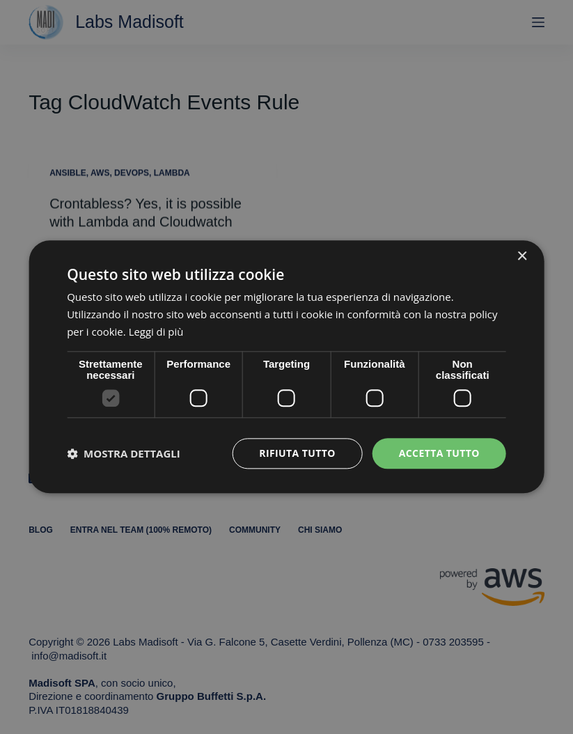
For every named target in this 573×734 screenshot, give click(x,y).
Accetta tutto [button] (439, 453)
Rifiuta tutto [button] (297, 453)
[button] (123, 453)
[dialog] (286, 366)
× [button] (522, 256)
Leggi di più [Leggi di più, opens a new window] (156, 331)
